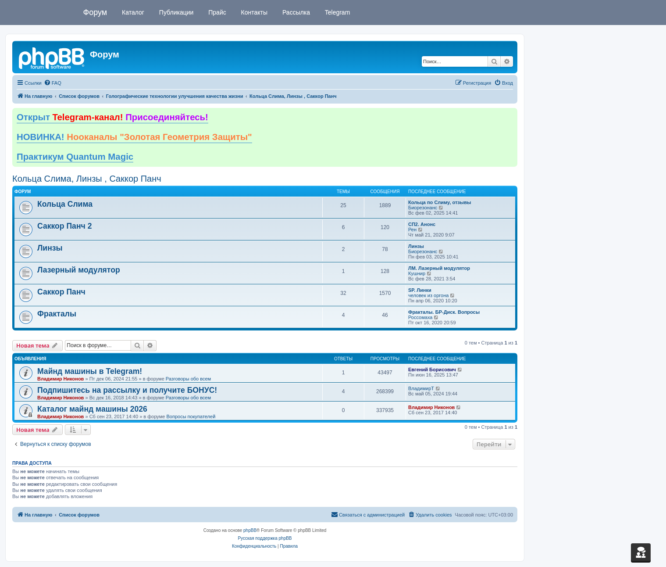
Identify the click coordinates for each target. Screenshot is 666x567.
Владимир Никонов (60, 378)
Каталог (132, 12)
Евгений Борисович (432, 369)
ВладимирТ (421, 388)
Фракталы (56, 313)
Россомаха (420, 317)
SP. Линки (419, 290)
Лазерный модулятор (78, 270)
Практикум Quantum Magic (75, 156)
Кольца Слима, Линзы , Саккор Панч (86, 178)
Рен (412, 229)
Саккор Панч (61, 291)
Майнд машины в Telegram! (89, 371)
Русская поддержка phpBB (265, 538)
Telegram (336, 12)
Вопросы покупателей (190, 416)
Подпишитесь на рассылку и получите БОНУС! (127, 390)
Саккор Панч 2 (64, 226)
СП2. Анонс (421, 224)
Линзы (50, 248)
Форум (95, 12)
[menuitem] (52, 83)
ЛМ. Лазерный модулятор (439, 268)
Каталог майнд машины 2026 (92, 409)
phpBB (249, 530)
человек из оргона (428, 295)
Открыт (112, 117)
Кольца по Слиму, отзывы (439, 202)
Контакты (253, 12)
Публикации (175, 12)
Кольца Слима (65, 204)
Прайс (216, 12)
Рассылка (295, 12)
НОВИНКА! (134, 137)
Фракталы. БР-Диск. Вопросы (444, 312)
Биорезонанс (422, 207)
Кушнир (416, 273)
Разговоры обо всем (188, 378)
